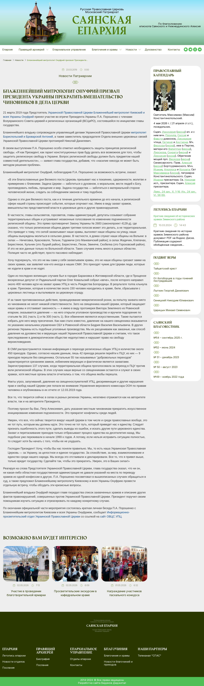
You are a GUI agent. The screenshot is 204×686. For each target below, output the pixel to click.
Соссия (181, 135)
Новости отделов (13, 661)
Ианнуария (169, 131)
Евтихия (167, 142)
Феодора (159, 145)
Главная (7, 60)
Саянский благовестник (167, 329)
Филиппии (174, 148)
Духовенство (153, 49)
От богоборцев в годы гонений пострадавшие (173, 283)
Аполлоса (170, 169)
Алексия (187, 162)
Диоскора (160, 152)
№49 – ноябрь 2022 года (169, 381)
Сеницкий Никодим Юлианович (174, 304)
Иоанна (158, 179)
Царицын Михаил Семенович (172, 314)
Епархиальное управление (69, 49)
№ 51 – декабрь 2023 (166, 361)
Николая (190, 179)
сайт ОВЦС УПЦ (110, 516)
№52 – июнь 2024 (164, 351)
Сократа (172, 152)
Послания (8, 667)
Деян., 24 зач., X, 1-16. (167, 191)
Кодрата (184, 169)
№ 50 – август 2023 (165, 371)
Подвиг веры (165, 261)
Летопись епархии (171, 210)
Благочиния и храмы (117, 655)
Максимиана (161, 172)
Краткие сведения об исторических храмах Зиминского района (175, 220)
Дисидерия (184, 138)
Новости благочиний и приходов (118, 663)
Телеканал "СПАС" (149, 655)
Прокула (170, 135)
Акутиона (182, 142)
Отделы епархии (80, 659)
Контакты (174, 49)
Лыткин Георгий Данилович (172, 294)
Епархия (7, 49)
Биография (43, 659)
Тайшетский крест (165, 272)
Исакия (158, 169)
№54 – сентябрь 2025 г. (168, 341)
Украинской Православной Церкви (70, 112)
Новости (19, 60)
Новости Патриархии (75, 76)
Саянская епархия (102, 26)
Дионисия (160, 155)
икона (181, 131)
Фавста (158, 138)
